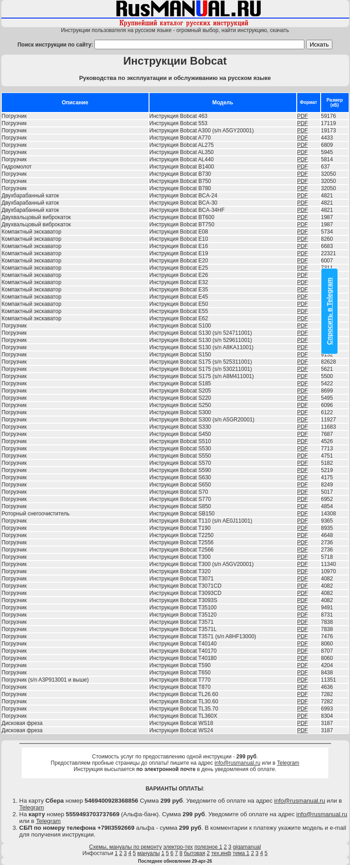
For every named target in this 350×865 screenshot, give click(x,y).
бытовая (194, 853)
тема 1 (241, 853)
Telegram (288, 763)
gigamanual (247, 847)
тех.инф (221, 853)
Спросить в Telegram (329, 311)
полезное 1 (208, 847)
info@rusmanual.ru (238, 763)
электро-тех (178, 847)
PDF (302, 116)
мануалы (148, 853)
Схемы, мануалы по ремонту (125, 847)
